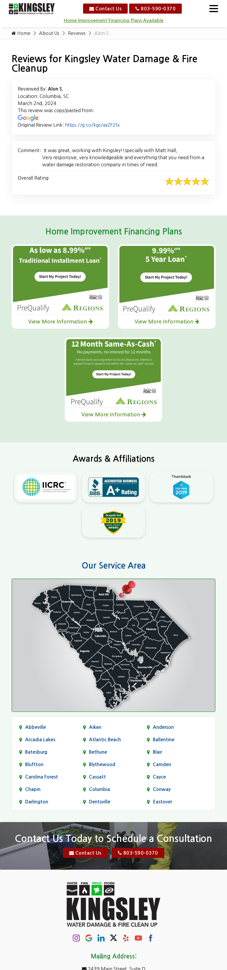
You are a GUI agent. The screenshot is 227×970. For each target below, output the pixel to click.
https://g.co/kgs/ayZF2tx (92, 125)
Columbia (99, 789)
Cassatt (97, 777)
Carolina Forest (41, 777)
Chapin (32, 789)
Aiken (95, 727)
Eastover (162, 802)
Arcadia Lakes (40, 739)
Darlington (36, 802)
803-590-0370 (155, 8)
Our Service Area (114, 565)
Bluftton (34, 764)
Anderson (163, 727)
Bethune (98, 752)
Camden (162, 764)
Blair (157, 752)
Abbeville (35, 727)
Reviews (77, 33)
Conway (162, 789)
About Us (49, 33)
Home (21, 33)
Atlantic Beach (105, 739)
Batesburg (36, 752)
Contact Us (105, 8)
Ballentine (163, 739)
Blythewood (102, 764)
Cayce (159, 777)
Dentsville (99, 802)
